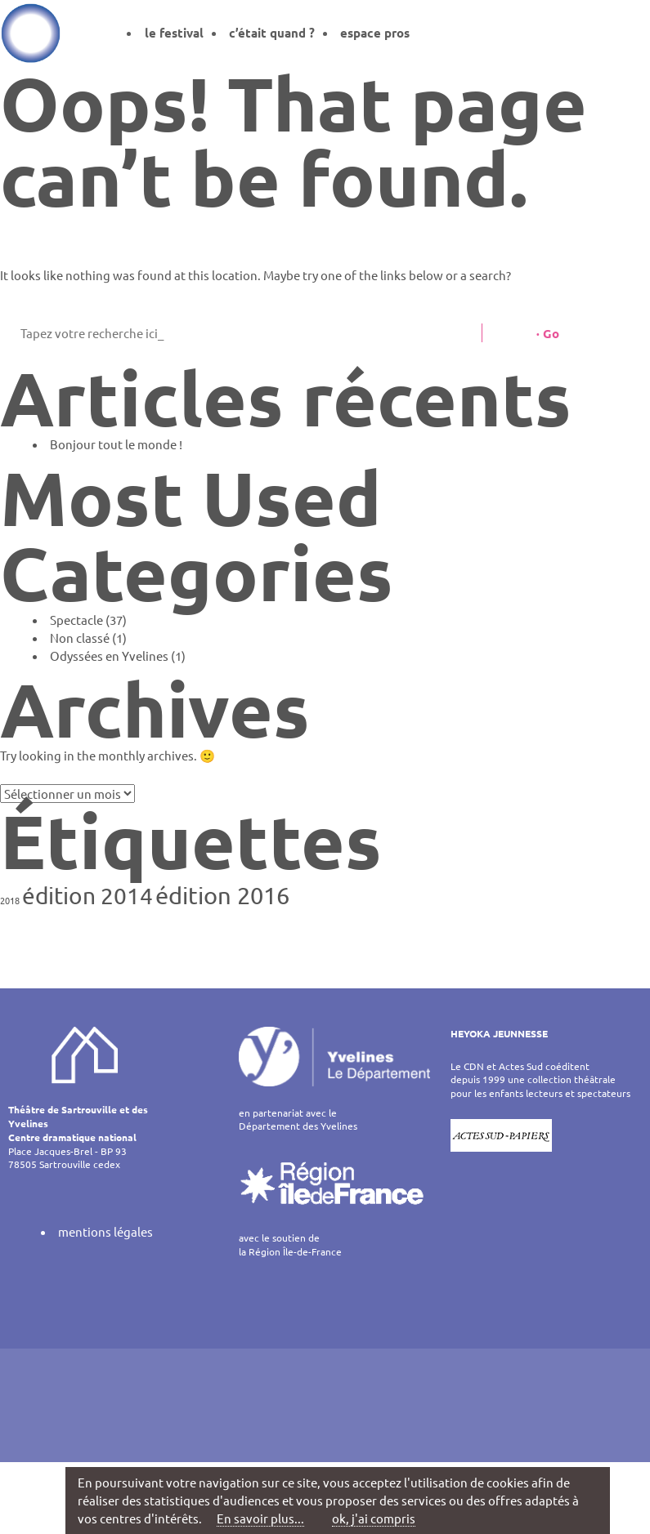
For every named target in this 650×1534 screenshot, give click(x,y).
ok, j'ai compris (373, 1518)
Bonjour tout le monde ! (116, 444)
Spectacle (76, 619)
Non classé (80, 637)
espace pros (375, 33)
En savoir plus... (260, 1518)
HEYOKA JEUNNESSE (499, 1033)
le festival (174, 33)
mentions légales (105, 1231)
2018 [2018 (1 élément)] (10, 900)
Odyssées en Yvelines (109, 655)
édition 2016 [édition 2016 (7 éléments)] (222, 895)
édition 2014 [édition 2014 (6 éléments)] (87, 895)
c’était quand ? (272, 33)
